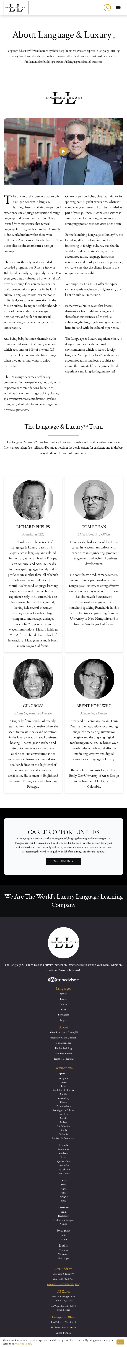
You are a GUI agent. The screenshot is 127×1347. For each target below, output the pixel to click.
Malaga (63, 1122)
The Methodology (63, 1048)
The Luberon (63, 1169)
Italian (64, 1009)
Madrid (63, 1118)
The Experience (63, 1042)
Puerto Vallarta (63, 1106)
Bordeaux (63, 1153)
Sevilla (63, 1130)
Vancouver (63, 1254)
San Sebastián (63, 1126)
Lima (63, 1086)
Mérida (63, 1094)
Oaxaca (63, 1102)
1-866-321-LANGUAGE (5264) (63, 1284)
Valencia (63, 1134)
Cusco (63, 1081)
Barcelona (63, 1114)
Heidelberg (63, 1215)
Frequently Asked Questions (63, 1037)
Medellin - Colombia (63, 1090)
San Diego (63, 1258)
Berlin (64, 1211)
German (63, 1004)
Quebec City (63, 1161)
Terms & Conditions (64, 1058)
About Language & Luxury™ (63, 1032)
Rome (63, 1192)
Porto (63, 1234)
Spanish (63, 993)
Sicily (63, 1200)
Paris (63, 1157)
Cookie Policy (23, 1343)
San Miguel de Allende (63, 1110)
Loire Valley (63, 1165)
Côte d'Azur (63, 1173)
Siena (63, 1184)
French (63, 998)
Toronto (63, 1250)
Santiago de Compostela (63, 1138)
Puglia (64, 1188)
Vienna (63, 1223)
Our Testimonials (63, 1053)
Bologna (64, 1196)
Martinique (63, 1149)
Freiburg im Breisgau (63, 1219)
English (63, 1020)
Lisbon (63, 1239)
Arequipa (63, 1078)
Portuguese (63, 1014)
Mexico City (63, 1098)
